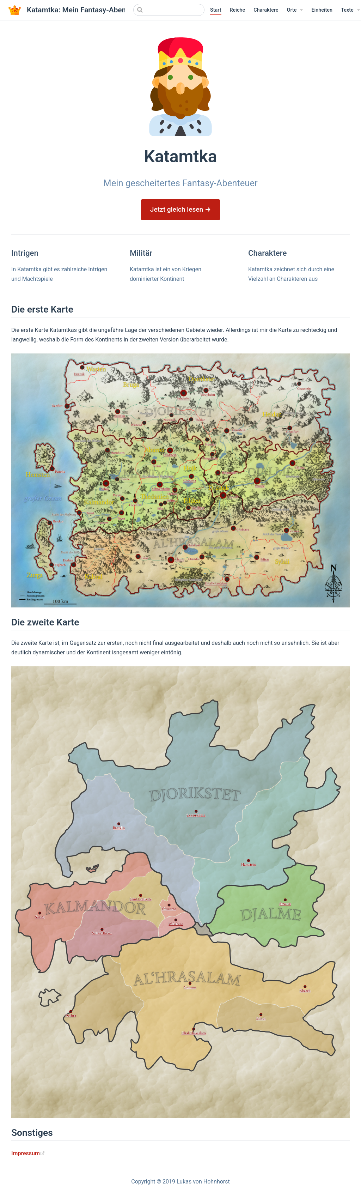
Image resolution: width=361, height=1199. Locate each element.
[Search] (168, 10)
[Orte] (295, 10)
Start (215, 10)
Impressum (28, 1153)
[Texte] (350, 10)
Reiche (237, 10)
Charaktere (265, 10)
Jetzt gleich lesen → (180, 209)
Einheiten (321, 10)
